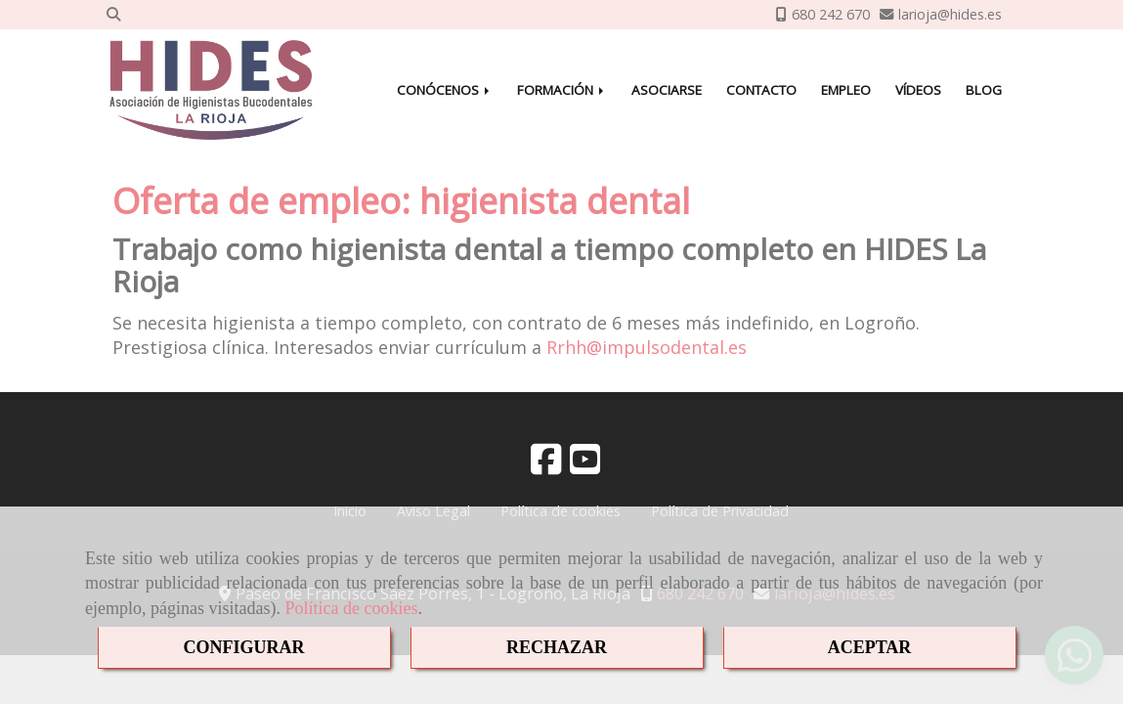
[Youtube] (585, 465)
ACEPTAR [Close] (870, 647)
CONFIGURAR (244, 647)
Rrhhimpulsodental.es (646, 347)
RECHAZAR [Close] (556, 647)
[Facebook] (546, 465)
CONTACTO (761, 90)
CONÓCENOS (445, 90)
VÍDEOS (918, 90)
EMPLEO (846, 90)
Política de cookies (350, 608)
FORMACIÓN (562, 90)
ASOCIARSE (666, 90)
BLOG (984, 90)
